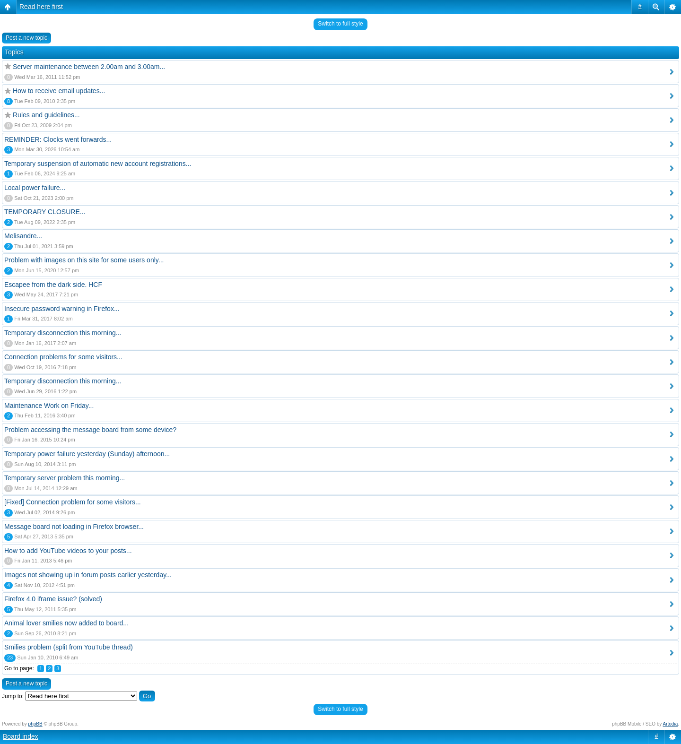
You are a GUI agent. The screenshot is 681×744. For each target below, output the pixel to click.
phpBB (35, 724)
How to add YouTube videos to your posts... (68, 550)
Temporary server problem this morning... (64, 478)
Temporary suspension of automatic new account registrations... (97, 163)
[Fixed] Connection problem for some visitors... (72, 502)
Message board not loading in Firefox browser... (74, 526)
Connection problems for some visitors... (63, 357)
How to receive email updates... (59, 91)
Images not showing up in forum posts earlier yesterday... (88, 575)
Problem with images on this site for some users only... (84, 260)
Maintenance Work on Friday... (49, 405)
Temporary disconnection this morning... (62, 333)
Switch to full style (340, 23)
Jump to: (13, 696)
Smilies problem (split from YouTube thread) (68, 647)
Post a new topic (26, 38)
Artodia (670, 724)
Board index (20, 736)
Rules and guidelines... (46, 115)
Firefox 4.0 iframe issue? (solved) (53, 599)
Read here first (41, 6)
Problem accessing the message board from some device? (90, 429)
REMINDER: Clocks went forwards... (58, 139)
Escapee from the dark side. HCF (53, 284)
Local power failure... (34, 187)
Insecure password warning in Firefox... (62, 308)
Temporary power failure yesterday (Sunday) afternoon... (87, 454)
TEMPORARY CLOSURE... (44, 212)
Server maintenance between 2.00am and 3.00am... (89, 66)
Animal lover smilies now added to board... (66, 623)
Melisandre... (23, 236)
